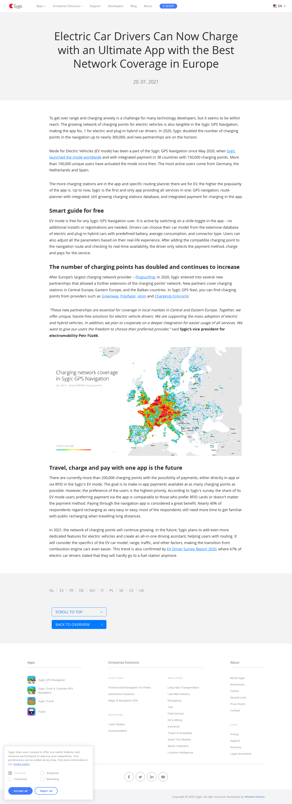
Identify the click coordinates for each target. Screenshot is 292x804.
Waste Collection (178, 746)
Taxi (170, 707)
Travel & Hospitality (180, 733)
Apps (39, 6)
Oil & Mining (175, 720)
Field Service (176, 713)
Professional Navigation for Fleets (129, 687)
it (102, 590)
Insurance (174, 726)
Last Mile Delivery (179, 694)
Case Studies (116, 724)
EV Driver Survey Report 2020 (191, 548)
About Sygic (237, 678)
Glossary (235, 747)
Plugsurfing (145, 277)
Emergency (174, 700)
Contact (235, 710)
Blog (134, 6)
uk (141, 590)
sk (121, 590)
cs (131, 590)
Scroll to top (79, 611)
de (81, 590)
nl (51, 590)
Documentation (117, 730)
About (148, 6)
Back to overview (79, 624)
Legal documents (240, 753)
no (92, 590)
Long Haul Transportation (183, 687)
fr (71, 590)
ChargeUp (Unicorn (171, 296)
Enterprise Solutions (66, 6)
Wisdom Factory (255, 796)
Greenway (110, 296)
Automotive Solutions (121, 694)
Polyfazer (128, 296)
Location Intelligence (180, 752)
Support (95, 6)
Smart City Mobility (179, 739)
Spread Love (238, 697)
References (237, 684)
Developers (115, 6)
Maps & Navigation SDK (123, 700)
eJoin (142, 296)
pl (112, 590)
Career (234, 691)
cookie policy (21, 764)
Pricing (234, 734)
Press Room (237, 704)
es (62, 590)
